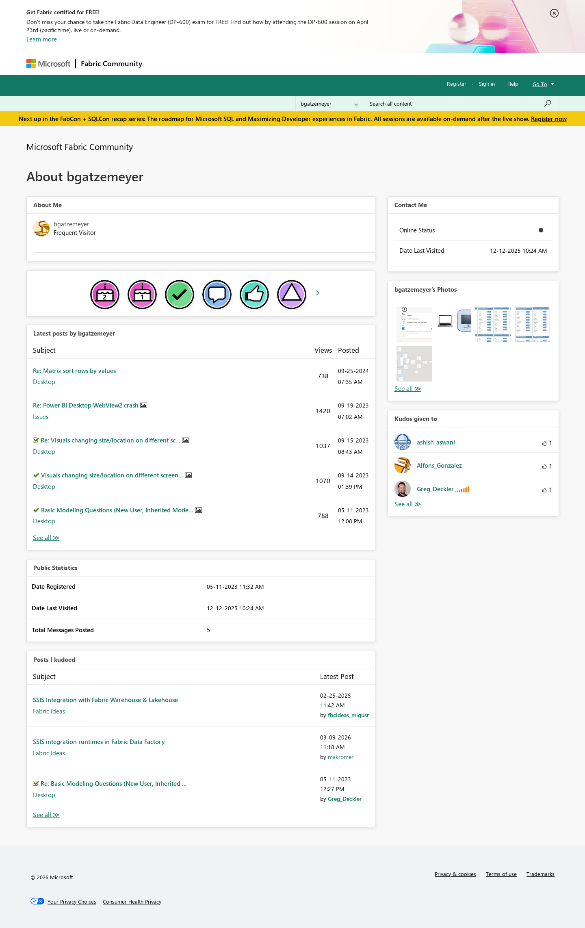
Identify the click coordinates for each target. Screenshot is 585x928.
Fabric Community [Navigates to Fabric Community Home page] (111, 63)
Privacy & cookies (455, 873)
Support (367, 63)
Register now (549, 119)
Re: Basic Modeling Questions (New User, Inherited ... (114, 783)
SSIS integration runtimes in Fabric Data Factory (99, 741)
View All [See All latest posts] (46, 537)
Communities (266, 63)
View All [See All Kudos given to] (407, 504)
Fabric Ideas (49, 711)
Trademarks (540, 873)
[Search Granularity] (329, 103)
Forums (160, 63)
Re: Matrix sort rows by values (74, 370)
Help (512, 83)
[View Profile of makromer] (340, 757)
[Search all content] (461, 103)
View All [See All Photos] (407, 388)
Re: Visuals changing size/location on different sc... (111, 440)
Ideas (229, 63)
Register (456, 83)
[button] (414, 324)
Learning (333, 63)
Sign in (487, 83)
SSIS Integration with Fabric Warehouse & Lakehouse (105, 700)
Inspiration (196, 63)
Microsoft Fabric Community (79, 146)
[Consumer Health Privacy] (132, 901)
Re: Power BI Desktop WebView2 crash (86, 405)
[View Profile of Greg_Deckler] (345, 798)
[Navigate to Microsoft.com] (48, 63)
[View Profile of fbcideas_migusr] (348, 715)
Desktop (44, 381)
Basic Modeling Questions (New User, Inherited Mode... (118, 510)
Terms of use (501, 873)
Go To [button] (540, 83)
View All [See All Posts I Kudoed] (46, 815)
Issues (40, 416)
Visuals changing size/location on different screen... (113, 475)
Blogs (302, 63)
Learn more (41, 39)
